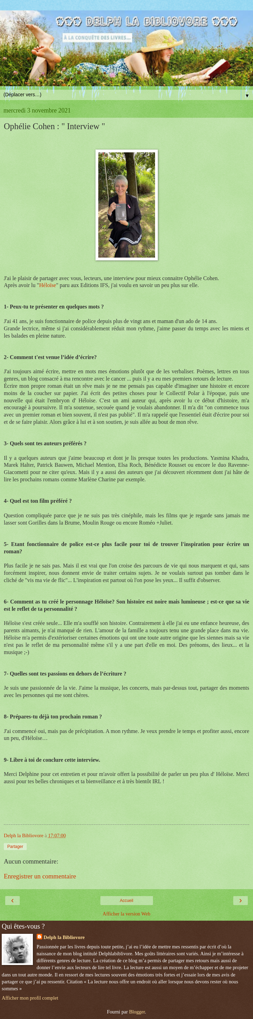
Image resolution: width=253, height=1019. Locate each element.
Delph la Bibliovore (64, 937)
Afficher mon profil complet (30, 998)
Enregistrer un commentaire (40, 876)
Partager (15, 846)
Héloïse (47, 285)
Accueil (126, 900)
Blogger (137, 1011)
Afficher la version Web (127, 914)
